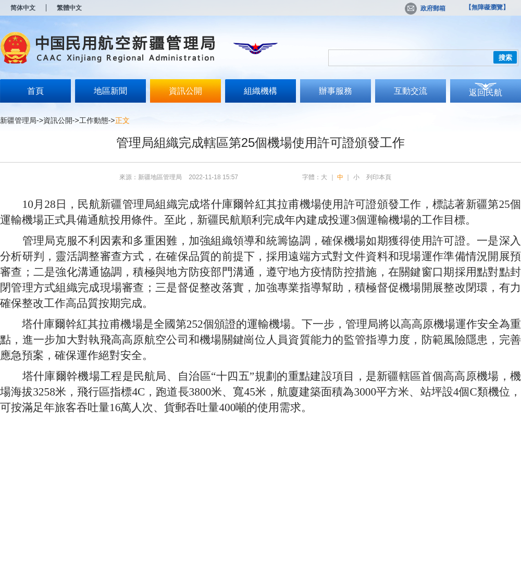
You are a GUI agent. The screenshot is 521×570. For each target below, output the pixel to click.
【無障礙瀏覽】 (487, 7)
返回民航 (485, 92)
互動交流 (410, 90)
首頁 (35, 90)
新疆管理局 (18, 120)
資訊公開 (185, 90)
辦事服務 (335, 90)
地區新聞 (110, 90)
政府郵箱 (425, 8)
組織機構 (260, 90)
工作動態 (93, 120)
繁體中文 (69, 7)
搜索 (505, 57)
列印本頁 (378, 177)
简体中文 (22, 7)
